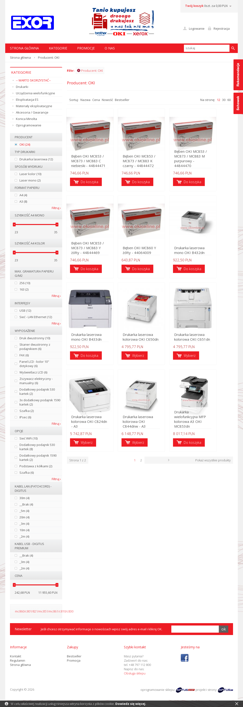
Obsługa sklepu (134, 673)
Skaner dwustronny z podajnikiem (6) (34, 346)
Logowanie (197, 28)
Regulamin (17, 660)
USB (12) (25, 310)
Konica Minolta (26, 119)
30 (223, 100)
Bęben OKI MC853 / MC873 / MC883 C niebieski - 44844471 (89, 161)
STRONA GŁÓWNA (24, 48)
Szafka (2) (26, 411)
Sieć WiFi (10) (28, 438)
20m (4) (24, 517)
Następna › (189, 462)
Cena (96, 100)
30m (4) (24, 498)
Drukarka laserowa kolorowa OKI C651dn (204, 339)
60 (229, 100)
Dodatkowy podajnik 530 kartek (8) (37, 447)
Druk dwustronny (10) (34, 338)
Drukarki (22, 87)
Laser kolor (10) (30, 174)
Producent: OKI (90, 70)
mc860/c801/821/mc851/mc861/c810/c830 (44, 611)
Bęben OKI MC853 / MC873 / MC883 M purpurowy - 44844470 (205, 161)
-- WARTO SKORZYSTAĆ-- (33, 80)
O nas (110, 48)
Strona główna (20, 57)
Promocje (86, 48)
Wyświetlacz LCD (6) (33, 372)
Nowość (107, 100)
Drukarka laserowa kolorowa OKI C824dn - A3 (91, 424)
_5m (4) (24, 511)
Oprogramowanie (28, 125)
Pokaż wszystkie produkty (213, 462)
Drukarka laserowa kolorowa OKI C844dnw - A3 (149, 424)
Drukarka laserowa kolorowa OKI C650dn (147, 339)
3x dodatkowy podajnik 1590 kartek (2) (39, 402)
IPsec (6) (25, 417)
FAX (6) (24, 355)
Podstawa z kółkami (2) (35, 466)
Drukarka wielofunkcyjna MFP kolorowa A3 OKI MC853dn (205, 424)
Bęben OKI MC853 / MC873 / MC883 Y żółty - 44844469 (92, 249)
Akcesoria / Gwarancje (32, 112)
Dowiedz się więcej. (130, 704)
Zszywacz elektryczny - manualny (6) (36, 381)
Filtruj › (56, 208)
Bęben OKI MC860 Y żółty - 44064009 (145, 251)
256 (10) (24, 283)
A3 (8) (23, 201)
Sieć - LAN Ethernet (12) (35, 317)
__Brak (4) (26, 504)
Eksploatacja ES (27, 99)
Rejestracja (222, 28)
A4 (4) (23, 195)
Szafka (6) (26, 472)
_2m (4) (24, 536)
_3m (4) (24, 523)
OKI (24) (24, 144)
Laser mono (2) (30, 180)
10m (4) (24, 530)
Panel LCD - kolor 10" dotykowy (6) (34, 363)
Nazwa (85, 100)
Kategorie (58, 48)
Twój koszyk (194, 6)
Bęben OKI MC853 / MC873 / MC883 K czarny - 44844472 (149, 161)
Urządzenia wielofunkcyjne (35, 93)
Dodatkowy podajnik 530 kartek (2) (37, 391)
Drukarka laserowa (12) (36, 159)
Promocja (73, 660)
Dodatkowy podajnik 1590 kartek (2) (37, 457)
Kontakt (15, 656)
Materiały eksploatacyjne (34, 106)
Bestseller (122, 100)
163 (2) (23, 289)
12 (218, 100)
